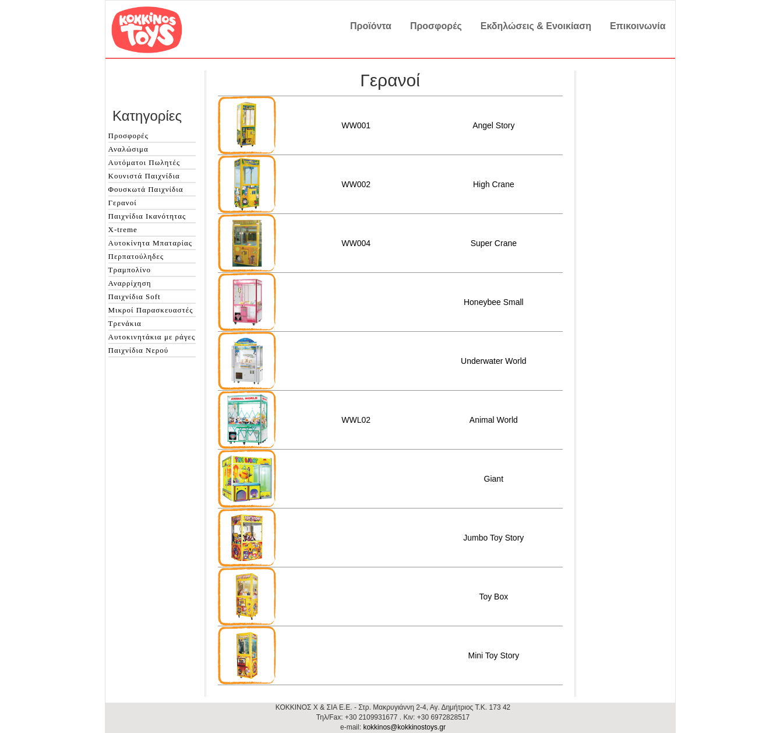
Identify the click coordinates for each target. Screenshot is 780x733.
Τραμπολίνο (129, 269)
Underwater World (494, 361)
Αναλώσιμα (128, 149)
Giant (493, 478)
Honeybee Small (494, 302)
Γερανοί (122, 202)
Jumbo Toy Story (493, 537)
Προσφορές (128, 135)
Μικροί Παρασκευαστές (150, 310)
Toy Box (493, 596)
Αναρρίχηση (129, 283)
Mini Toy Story (493, 655)
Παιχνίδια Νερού (138, 350)
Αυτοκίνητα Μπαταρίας (150, 243)
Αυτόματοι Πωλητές (144, 162)
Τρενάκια (125, 323)
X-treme (122, 229)
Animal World (494, 420)
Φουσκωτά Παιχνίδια (145, 189)
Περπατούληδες (136, 256)
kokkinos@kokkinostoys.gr (404, 727)
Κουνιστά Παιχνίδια (144, 175)
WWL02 (355, 420)
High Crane (493, 184)
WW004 (355, 243)
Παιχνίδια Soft (134, 296)
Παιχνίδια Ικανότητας (147, 216)
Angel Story (493, 125)
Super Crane (494, 243)
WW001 (355, 125)
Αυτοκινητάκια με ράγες (152, 336)
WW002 (355, 184)
